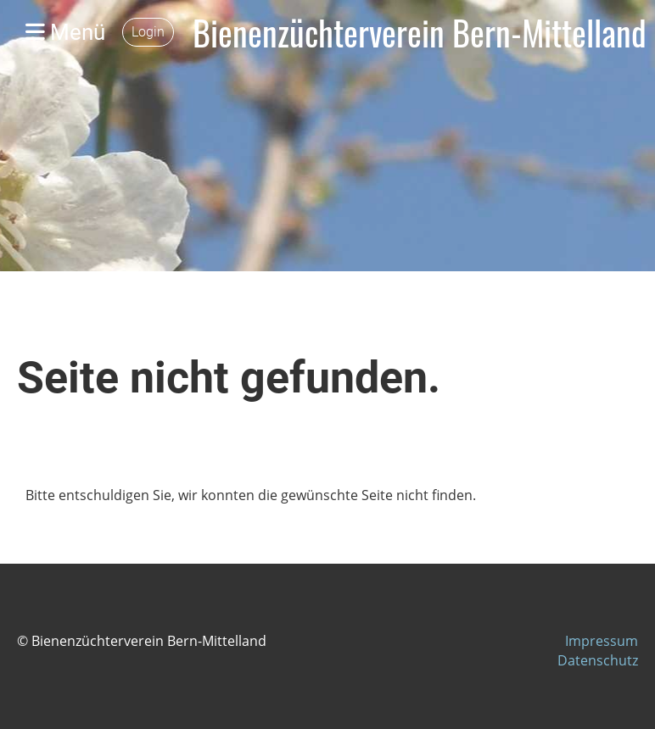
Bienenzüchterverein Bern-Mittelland (420, 32)
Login (148, 32)
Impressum (601, 641)
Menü (65, 32)
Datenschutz (597, 660)
